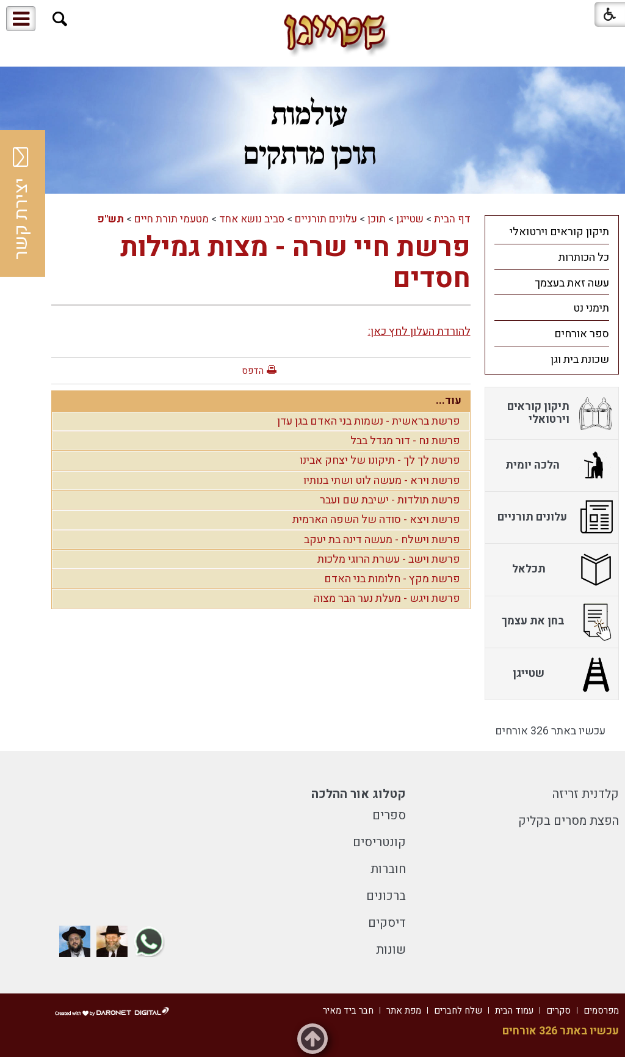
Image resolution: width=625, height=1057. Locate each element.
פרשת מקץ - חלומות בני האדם (392, 579)
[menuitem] (551, 231)
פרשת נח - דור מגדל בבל (405, 441)
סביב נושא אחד (251, 219)
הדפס (253, 371)
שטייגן (410, 219)
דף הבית (452, 219)
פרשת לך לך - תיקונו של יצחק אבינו (380, 460)
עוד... (448, 400)
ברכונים (386, 896)
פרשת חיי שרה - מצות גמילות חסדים (295, 263)
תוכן (376, 219)
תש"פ (110, 219)
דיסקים (387, 923)
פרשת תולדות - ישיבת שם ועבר (390, 500)
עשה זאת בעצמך (572, 283)
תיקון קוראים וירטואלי (559, 232)
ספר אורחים (581, 334)
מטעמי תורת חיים (171, 219)
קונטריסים (379, 842)
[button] (60, 19)
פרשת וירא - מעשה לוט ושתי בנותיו (381, 480)
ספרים (389, 815)
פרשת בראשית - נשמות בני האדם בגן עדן (368, 421)
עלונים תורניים (326, 219)
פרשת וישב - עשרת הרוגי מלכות (388, 559)
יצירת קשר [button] (21, 203)
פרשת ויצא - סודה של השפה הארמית (376, 519)
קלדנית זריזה (585, 794)
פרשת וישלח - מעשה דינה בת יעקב (382, 540)
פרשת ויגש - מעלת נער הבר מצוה (387, 598)
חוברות (388, 869)
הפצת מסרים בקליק (568, 821)
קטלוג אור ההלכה (358, 794)
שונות (391, 950)
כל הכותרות (583, 257)
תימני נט (591, 308)
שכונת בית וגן (580, 359)
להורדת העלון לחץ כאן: (419, 331)
